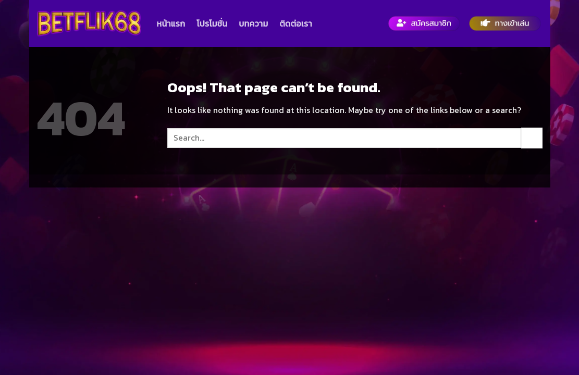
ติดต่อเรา (295, 23)
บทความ (253, 23)
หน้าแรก (171, 23)
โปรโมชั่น (211, 23)
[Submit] (531, 138)
